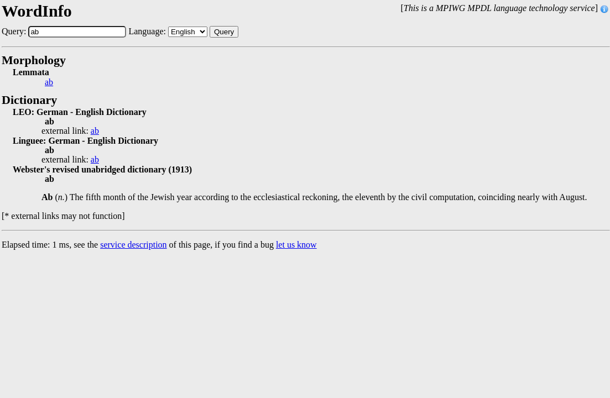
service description (133, 244)
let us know (296, 244)
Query (224, 32)
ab (49, 82)
